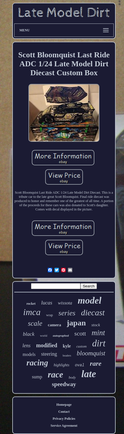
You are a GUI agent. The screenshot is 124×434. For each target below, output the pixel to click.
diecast (93, 312)
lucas (46, 303)
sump (37, 376)
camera (54, 325)
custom (81, 346)
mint (98, 333)
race (55, 374)
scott (80, 333)
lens (26, 345)
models (29, 354)
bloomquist (91, 353)
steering (49, 354)
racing (37, 362)
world (43, 335)
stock (95, 325)
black (28, 334)
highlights (61, 365)
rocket (31, 304)
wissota (65, 303)
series (66, 313)
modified (46, 345)
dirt (99, 343)
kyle (67, 346)
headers (67, 355)
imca (31, 312)
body (72, 377)
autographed (61, 335)
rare (95, 363)
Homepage (64, 405)
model (89, 300)
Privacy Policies (64, 419)
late (88, 374)
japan (76, 322)
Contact (64, 412)
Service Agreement (64, 426)
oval (79, 365)
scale (35, 323)
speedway (64, 384)
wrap (49, 315)
